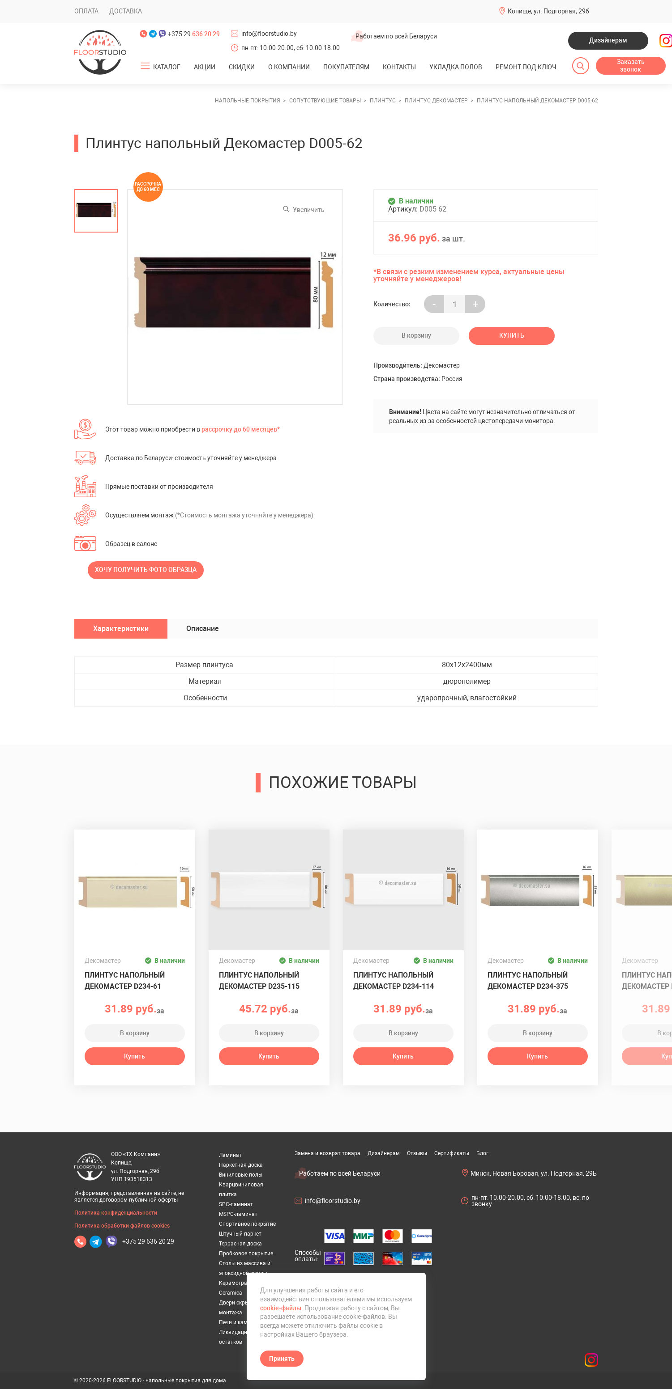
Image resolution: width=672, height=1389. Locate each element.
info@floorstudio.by (269, 33)
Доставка (125, 11)
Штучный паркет (240, 1234)
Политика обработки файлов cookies (122, 1226)
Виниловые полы (240, 1175)
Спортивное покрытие (247, 1224)
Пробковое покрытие (246, 1253)
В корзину (416, 335)
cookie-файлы (280, 1308)
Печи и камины (238, 1322)
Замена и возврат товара (327, 1153)
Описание (202, 628)
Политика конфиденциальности (115, 1213)
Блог (482, 1153)
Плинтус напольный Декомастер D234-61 (125, 981)
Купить (511, 335)
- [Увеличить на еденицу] (434, 304)
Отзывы (417, 1153)
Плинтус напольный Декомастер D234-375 (528, 981)
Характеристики (121, 628)
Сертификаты (451, 1153)
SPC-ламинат (236, 1204)
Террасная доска (240, 1244)
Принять (282, 1358)
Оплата (86, 11)
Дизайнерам (608, 40)
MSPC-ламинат (238, 1214)
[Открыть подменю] (145, 66)
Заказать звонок (631, 65)
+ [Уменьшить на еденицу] (475, 304)
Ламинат (230, 1155)
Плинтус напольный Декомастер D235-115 (259, 981)
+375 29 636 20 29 (148, 1241)
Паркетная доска (241, 1165)
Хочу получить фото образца (146, 569)
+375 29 (194, 34)
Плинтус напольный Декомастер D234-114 (393, 981)
